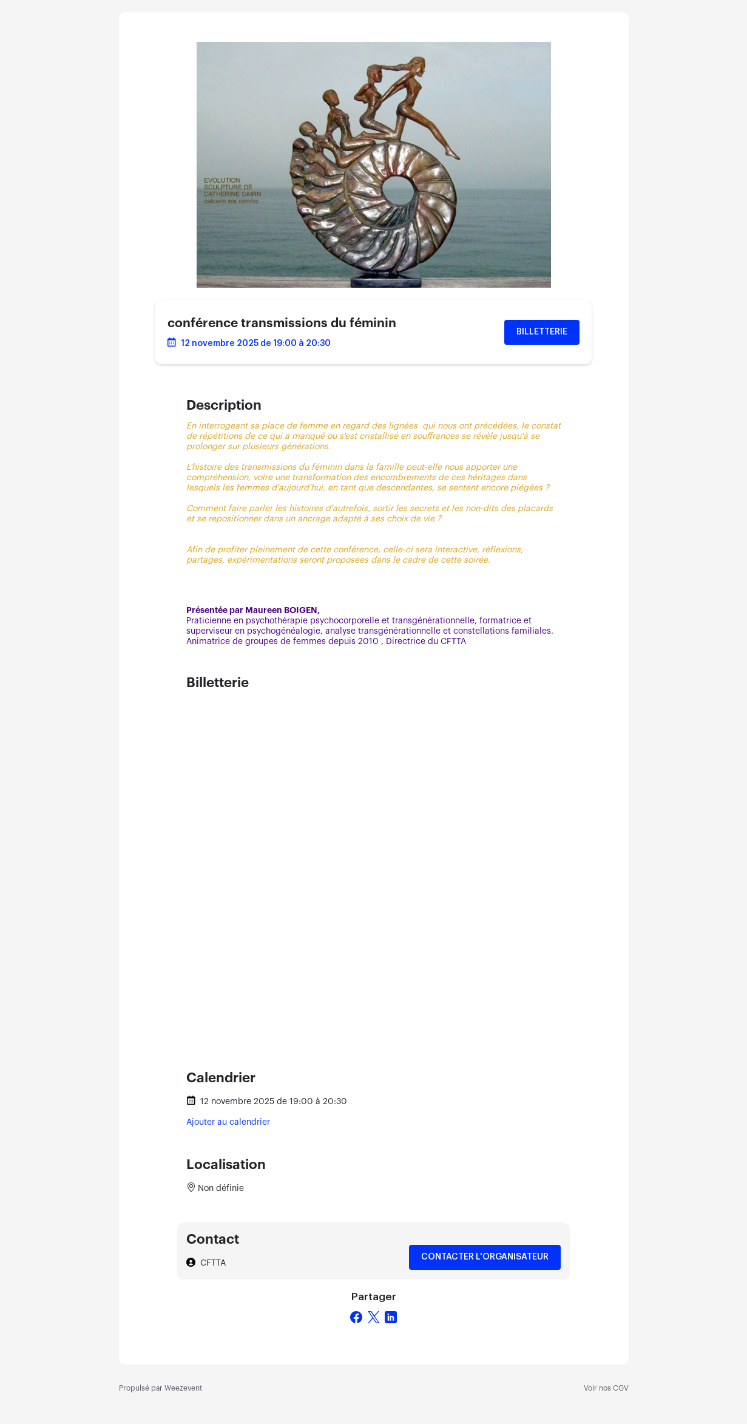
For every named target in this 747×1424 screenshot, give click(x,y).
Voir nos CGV (606, 1388)
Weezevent (183, 1388)
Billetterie (541, 332)
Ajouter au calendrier (228, 1122)
